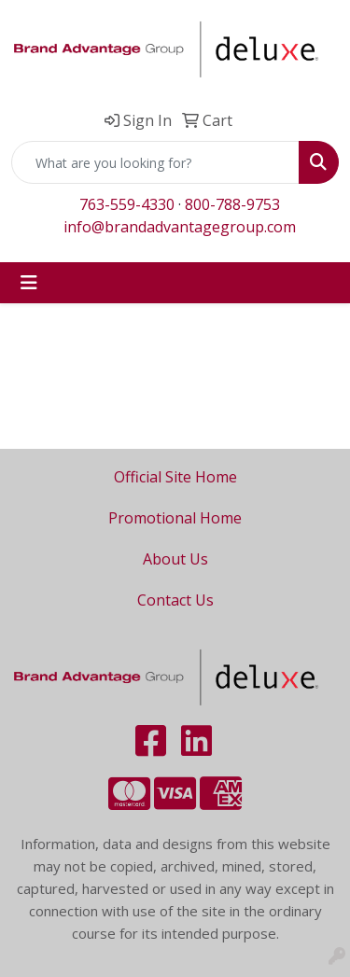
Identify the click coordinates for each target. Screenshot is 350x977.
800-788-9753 (232, 204)
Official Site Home (175, 477)
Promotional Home (175, 518)
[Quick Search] (155, 162)
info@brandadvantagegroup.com (179, 226)
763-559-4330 (127, 204)
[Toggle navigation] (29, 283)
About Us (175, 559)
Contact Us (175, 600)
